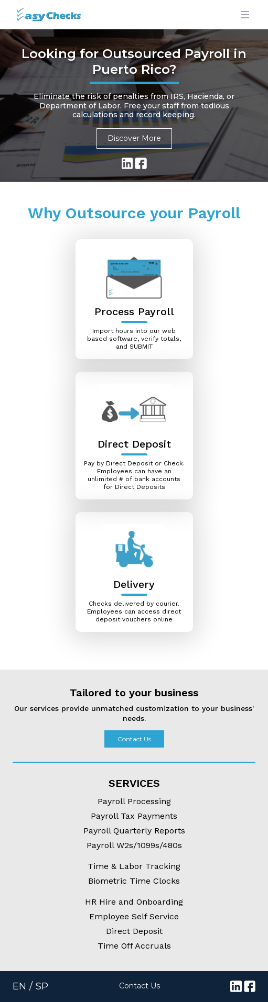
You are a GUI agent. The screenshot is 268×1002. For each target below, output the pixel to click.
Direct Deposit (134, 931)
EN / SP (30, 986)
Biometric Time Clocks (134, 881)
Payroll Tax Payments (134, 816)
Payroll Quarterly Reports (134, 831)
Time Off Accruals (134, 946)
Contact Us (134, 739)
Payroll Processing (134, 801)
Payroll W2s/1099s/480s (134, 845)
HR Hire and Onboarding (134, 902)
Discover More (134, 138)
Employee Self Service (134, 916)
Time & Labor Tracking (134, 866)
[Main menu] (245, 14)
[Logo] (40, 14)
